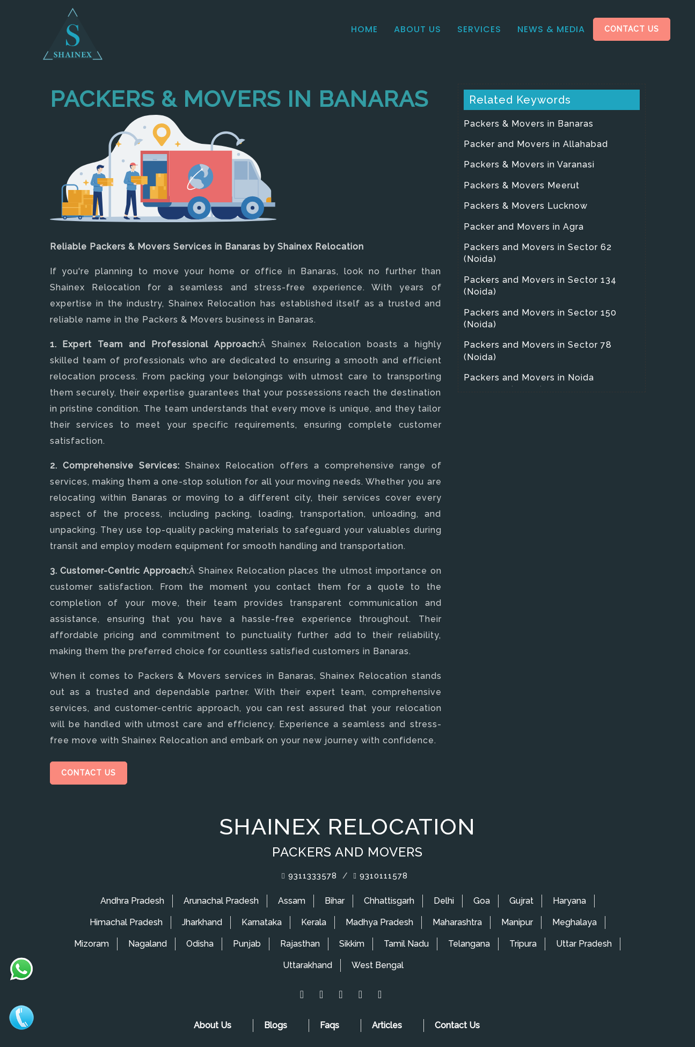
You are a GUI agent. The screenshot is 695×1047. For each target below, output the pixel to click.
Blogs (275, 1025)
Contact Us (631, 29)
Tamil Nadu (406, 944)
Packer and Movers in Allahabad (536, 144)
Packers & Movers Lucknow (526, 206)
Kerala (313, 922)
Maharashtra (457, 922)
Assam (291, 901)
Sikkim (351, 944)
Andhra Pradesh (132, 901)
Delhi (444, 901)
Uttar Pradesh (584, 944)
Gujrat (521, 901)
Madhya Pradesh (379, 922)
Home (364, 29)
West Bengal (378, 965)
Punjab (247, 944)
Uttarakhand (307, 965)
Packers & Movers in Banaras (529, 124)
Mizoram (91, 944)
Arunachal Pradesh (221, 901)
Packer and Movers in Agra (524, 227)
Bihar (335, 901)
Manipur (517, 922)
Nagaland (147, 944)
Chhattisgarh (389, 901)
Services (479, 29)
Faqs (329, 1025)
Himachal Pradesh (126, 922)
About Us (417, 29)
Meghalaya (574, 922)
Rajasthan (300, 944)
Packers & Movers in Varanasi (529, 164)
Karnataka (262, 922)
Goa (481, 901)
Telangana (469, 944)
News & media (551, 29)
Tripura (523, 944)
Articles (387, 1025)
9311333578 (309, 876)
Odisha (200, 944)
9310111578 (381, 876)
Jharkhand (202, 922)
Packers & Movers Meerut (522, 185)
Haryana (569, 901)
